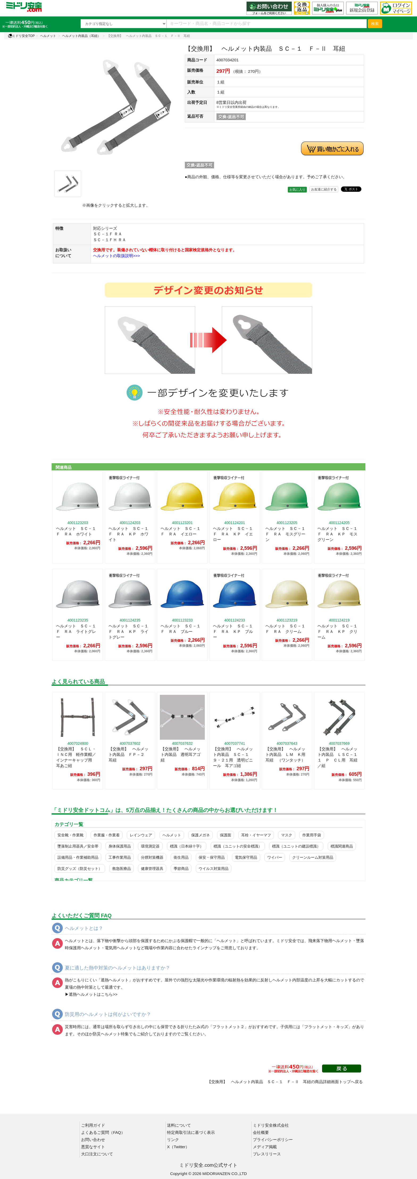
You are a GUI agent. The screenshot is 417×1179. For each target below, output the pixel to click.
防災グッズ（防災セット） (79, 868)
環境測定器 (150, 846)
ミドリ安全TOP (21, 36)
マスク (286, 835)
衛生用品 (181, 857)
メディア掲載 (265, 1146)
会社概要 (261, 1132)
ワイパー (274, 857)
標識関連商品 (342, 846)
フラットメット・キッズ (326, 1026)
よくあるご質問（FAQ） (103, 1132)
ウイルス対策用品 (213, 868)
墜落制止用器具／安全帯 (77, 846)
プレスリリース (267, 1154)
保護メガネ (200, 835)
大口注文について (97, 1154)
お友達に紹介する (324, 189)
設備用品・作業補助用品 (77, 857)
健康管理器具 (152, 868)
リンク (173, 1139)
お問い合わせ (93, 1139)
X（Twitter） (178, 1146)
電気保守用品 (246, 857)
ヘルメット (48, 36)
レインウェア (141, 835)
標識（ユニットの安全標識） (238, 846)
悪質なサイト (93, 1146)
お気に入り (297, 189)
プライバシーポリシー (273, 1139)
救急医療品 (121, 868)
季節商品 (181, 868)
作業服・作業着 (107, 835)
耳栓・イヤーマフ (256, 835)
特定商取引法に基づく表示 (191, 1132)
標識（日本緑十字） (186, 846)
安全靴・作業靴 (70, 835)
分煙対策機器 (152, 857)
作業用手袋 (311, 835)
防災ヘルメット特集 (111, 1034)
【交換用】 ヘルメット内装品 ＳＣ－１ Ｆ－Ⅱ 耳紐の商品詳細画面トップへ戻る (285, 1081)
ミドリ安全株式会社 (271, 1125)
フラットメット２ (228, 1026)
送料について (179, 1125)
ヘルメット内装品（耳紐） (81, 36)
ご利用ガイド (93, 1125)
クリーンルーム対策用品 (312, 857)
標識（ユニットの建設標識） (296, 846)
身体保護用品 (120, 846)
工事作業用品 (120, 857)
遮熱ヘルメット (115, 980)
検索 (375, 24)
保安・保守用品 (212, 857)
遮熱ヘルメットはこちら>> (93, 994)
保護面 (225, 835)
